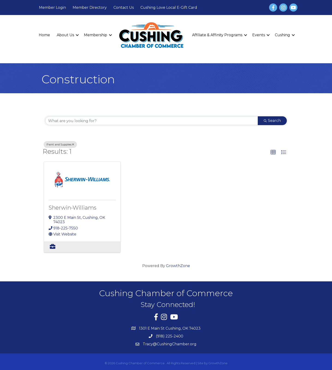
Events (258, 35)
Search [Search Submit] (272, 120)
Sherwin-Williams (72, 207)
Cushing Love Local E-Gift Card (168, 7)
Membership (95, 35)
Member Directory (90, 7)
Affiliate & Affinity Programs (217, 35)
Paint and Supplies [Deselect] (60, 144)
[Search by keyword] (151, 120)
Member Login (52, 7)
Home (44, 35)
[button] (273, 152)
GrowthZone (178, 266)
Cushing (282, 35)
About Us (65, 35)
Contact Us (123, 7)
